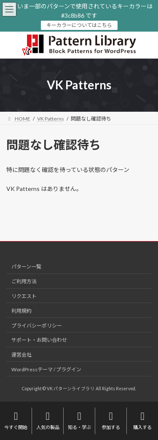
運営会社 (21, 354)
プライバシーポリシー (36, 325)
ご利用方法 (24, 281)
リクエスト (24, 296)
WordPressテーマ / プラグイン (46, 369)
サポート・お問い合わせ (39, 340)
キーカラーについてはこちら (79, 25)
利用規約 (21, 310)
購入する (142, 420)
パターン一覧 (26, 266)
